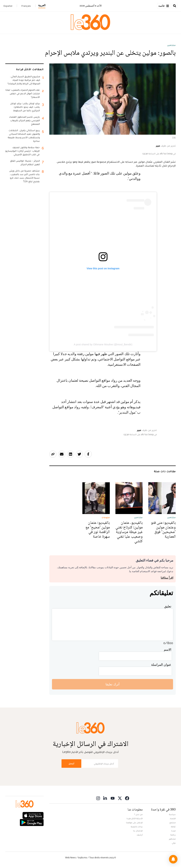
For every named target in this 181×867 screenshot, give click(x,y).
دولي (174, 843)
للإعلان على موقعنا (134, 822)
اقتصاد (173, 818)
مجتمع (173, 822)
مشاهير (171, 45)
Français (26, 5)
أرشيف (140, 835)
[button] (173, 859)
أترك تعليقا (112, 684)
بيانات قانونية (137, 826)
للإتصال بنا (138, 830)
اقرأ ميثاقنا (167, 577)
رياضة (173, 835)
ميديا (173, 830)
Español (8, 5)
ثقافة (173, 826)
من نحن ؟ (138, 814)
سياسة (172, 814)
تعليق (167, 606)
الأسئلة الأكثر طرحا (135, 818)
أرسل (71, 763)
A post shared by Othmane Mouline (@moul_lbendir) (103, 344)
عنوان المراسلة (161, 664)
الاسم (167, 649)
